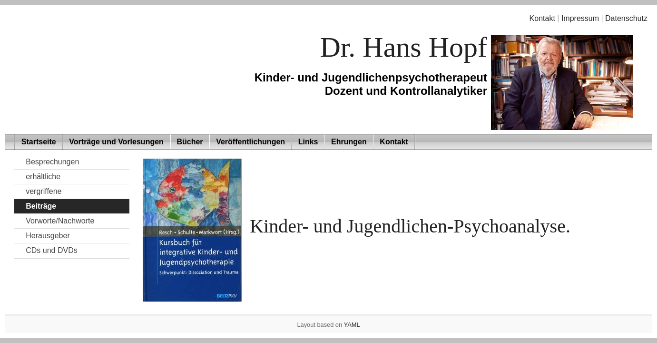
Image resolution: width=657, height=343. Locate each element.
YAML (352, 324)
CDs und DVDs (51, 250)
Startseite (38, 142)
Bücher (190, 142)
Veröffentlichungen (250, 142)
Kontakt (542, 18)
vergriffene (43, 191)
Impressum (580, 18)
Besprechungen (52, 162)
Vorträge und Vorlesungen (116, 142)
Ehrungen (349, 142)
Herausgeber (48, 236)
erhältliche (43, 176)
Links (308, 142)
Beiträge (41, 206)
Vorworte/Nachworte (60, 221)
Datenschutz (626, 18)
